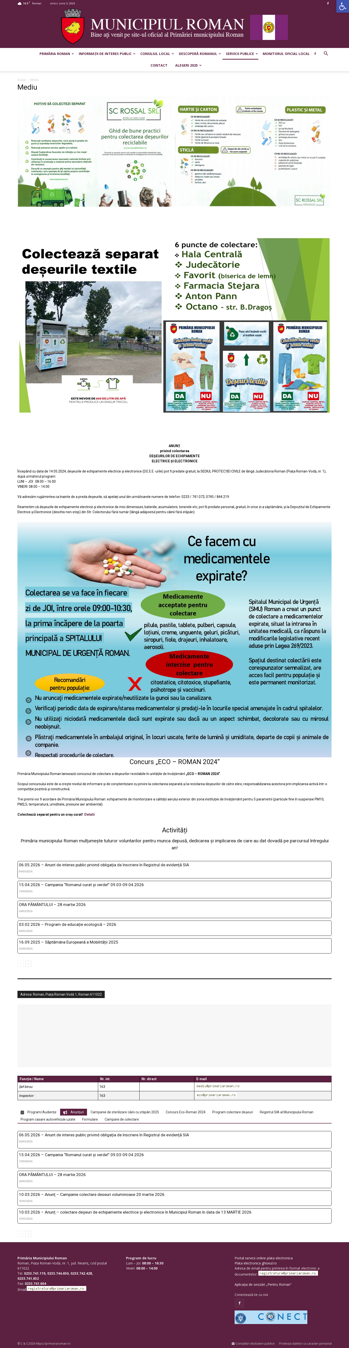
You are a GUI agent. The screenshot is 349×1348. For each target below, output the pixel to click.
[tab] (38, 1112)
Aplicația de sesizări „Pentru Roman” (263, 1284)
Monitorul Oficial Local (286, 53)
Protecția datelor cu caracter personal (305, 1343)
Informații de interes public (107, 53)
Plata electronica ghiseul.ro (256, 1263)
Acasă (21, 80)
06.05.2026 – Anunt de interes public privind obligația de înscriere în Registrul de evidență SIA (104, 864)
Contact (159, 65)
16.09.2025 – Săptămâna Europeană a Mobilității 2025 (68, 942)
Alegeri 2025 (188, 65)
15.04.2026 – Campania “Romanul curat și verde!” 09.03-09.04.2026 (81, 884)
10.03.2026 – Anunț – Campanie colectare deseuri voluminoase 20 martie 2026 (92, 1194)
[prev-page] (20, 964)
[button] (342, 6)
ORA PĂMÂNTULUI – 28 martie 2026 (52, 904)
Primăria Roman (57, 53)
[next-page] (28, 964)
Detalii (89, 814)
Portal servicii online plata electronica (264, 1258)
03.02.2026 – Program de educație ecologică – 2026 (67, 924)
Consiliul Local (157, 53)
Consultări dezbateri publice (253, 1343)
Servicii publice (242, 53)
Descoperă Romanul (200, 53)
